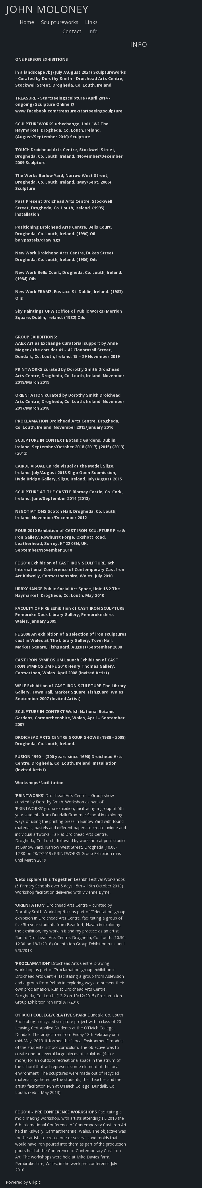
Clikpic (34, 1182)
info (93, 31)
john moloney (47, 9)
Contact (72, 31)
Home (27, 22)
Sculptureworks (59, 22)
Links (91, 22)
